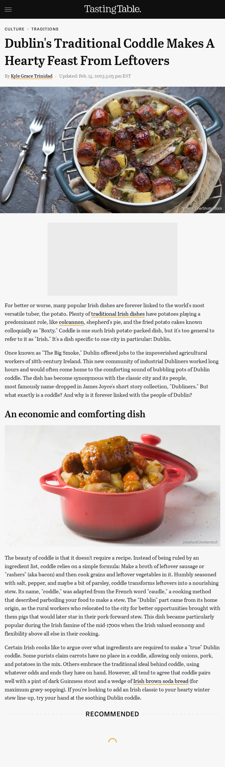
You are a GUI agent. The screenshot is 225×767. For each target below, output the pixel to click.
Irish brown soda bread (160, 681)
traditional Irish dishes (118, 313)
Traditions (45, 29)
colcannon (71, 322)
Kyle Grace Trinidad (31, 75)
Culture (15, 29)
